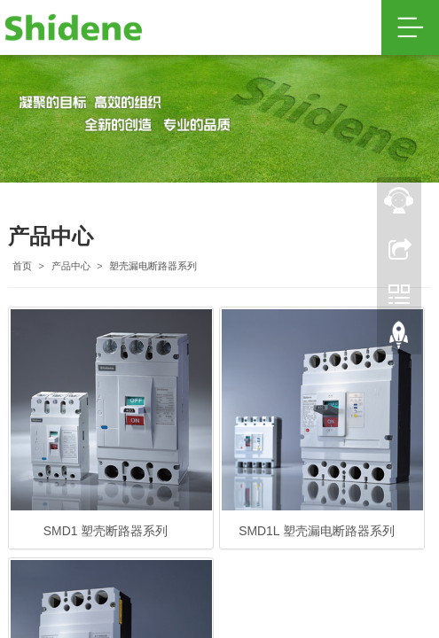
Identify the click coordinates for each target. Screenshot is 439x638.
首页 (22, 266)
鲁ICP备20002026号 (301, 474)
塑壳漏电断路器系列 (153, 266)
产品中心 (70, 266)
